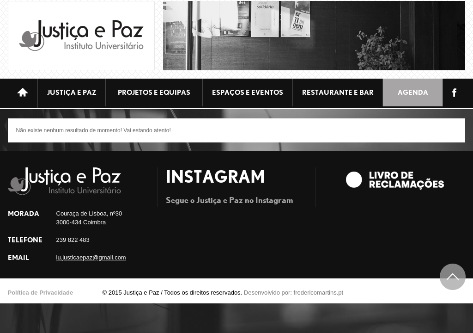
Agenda (413, 92)
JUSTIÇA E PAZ (72, 92)
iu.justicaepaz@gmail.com (91, 257)
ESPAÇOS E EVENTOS (247, 92)
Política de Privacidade (40, 292)
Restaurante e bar (338, 92)
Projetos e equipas (154, 92)
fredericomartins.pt (319, 292)
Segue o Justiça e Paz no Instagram (229, 199)
